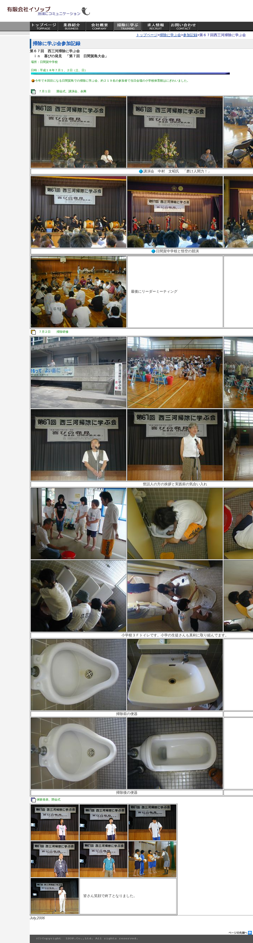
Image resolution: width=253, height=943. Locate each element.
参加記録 (190, 35)
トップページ (146, 35)
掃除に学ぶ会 (170, 35)
